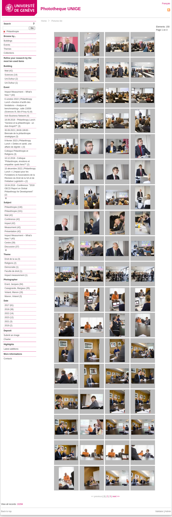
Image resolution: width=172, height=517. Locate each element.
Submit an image (11, 335)
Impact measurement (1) (16, 275)
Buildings (8, 41)
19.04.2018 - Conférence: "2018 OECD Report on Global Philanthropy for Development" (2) (19, 190)
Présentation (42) (13, 231)
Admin (168, 511)
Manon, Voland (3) (13, 296)
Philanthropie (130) (13, 207)
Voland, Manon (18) (14, 292)
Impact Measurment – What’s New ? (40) (18, 93)
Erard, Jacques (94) (14, 284)
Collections (9, 53)
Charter (7, 339)
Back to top (6, 511)
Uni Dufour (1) (11, 83)
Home (44, 21)
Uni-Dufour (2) (11, 79)
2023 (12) (9, 317)
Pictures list (56, 21)
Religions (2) (10, 263)
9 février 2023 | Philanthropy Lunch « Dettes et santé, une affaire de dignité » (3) (18, 143)
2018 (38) (9, 309)
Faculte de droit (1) (13, 271)
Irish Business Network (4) (17, 116)
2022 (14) (9, 313)
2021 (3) (8, 321)
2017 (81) (9, 305)
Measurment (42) (13, 227)
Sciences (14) (11, 75)
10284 (20, 504)
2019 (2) (8, 325)
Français (166, 3)
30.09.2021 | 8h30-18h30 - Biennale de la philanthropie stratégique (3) (18, 133)
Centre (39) (10, 242)
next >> (116, 496)
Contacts (8, 358)
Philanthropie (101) (13, 211)
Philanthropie (11, 31)
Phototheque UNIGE (61, 8)
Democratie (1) (11, 267)
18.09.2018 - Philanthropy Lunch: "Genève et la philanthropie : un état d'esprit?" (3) (20, 123)
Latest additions (11, 349)
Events (7, 45)
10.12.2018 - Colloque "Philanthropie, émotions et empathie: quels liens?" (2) (17, 161)
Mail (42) (9, 71)
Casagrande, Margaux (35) (17, 288)
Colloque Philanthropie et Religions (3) (16, 152)
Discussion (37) (12, 246)
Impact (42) (10, 223)
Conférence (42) (12, 219)
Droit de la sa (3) (12, 259)
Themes (7, 49)
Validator (159, 511)
